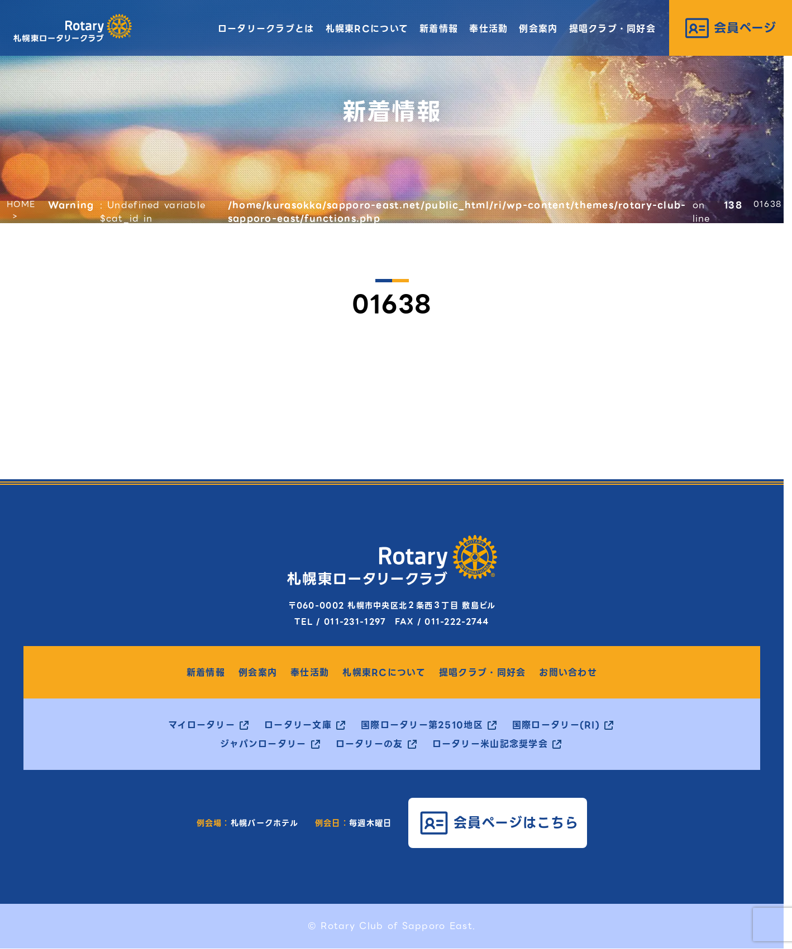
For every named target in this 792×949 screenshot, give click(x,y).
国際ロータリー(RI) (556, 725)
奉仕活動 (488, 29)
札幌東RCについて (367, 29)
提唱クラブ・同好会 (612, 29)
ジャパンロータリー (263, 744)
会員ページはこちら (516, 823)
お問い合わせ (568, 673)
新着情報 (438, 29)
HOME (21, 204)
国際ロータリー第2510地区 (422, 725)
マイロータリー (201, 725)
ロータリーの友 (369, 744)
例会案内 (538, 29)
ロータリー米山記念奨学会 (490, 744)
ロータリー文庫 (298, 725)
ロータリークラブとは (266, 29)
